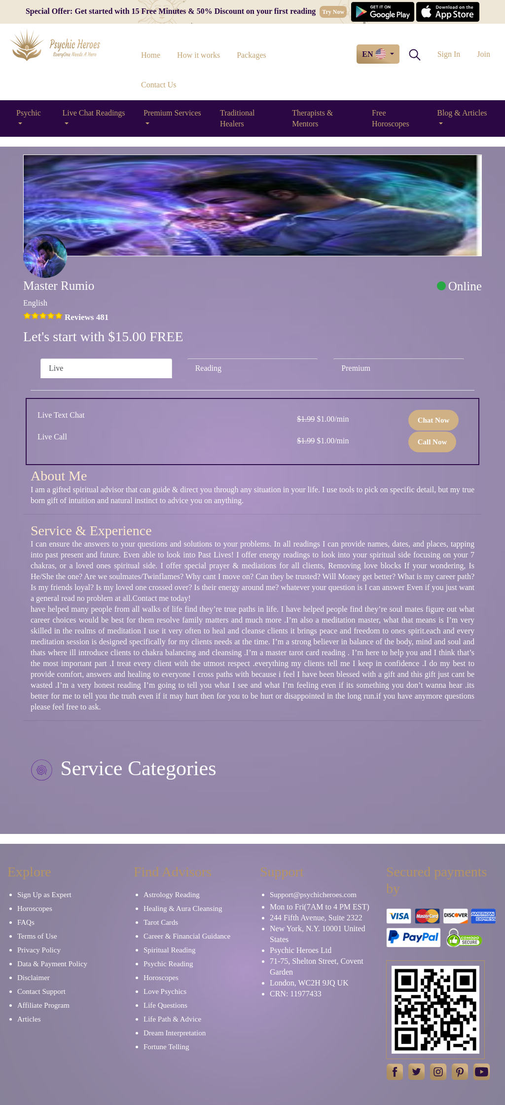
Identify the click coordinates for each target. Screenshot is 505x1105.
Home (150, 55)
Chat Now (434, 420)
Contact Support (41, 991)
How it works (198, 55)
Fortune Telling (166, 1047)
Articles (28, 1019)
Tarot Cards (161, 922)
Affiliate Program (43, 1005)
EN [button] (375, 53)
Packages (251, 55)
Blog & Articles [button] (462, 113)
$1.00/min (323, 419)
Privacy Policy (39, 950)
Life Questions (165, 1005)
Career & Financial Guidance (187, 936)
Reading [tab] (208, 368)
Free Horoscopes (390, 118)
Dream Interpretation (175, 1033)
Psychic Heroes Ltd (300, 950)
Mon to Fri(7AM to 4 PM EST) (319, 907)
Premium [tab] (355, 368)
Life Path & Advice (172, 1019)
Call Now (432, 442)
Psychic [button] (28, 113)
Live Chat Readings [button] (93, 113)
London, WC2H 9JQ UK (309, 983)
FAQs (26, 922)
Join (483, 54)
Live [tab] (56, 368)
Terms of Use (37, 936)
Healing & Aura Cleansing (183, 908)
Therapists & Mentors (312, 118)
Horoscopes (34, 908)
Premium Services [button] (172, 113)
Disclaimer (33, 978)
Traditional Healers (237, 118)
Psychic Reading (168, 964)
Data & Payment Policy (52, 964)
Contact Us (159, 84)
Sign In (449, 54)
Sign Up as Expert (44, 895)
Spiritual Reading (169, 950)
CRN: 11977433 (296, 993)
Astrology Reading (172, 895)
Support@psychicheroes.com (313, 895)
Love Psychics (165, 991)
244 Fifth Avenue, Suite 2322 (316, 917)
